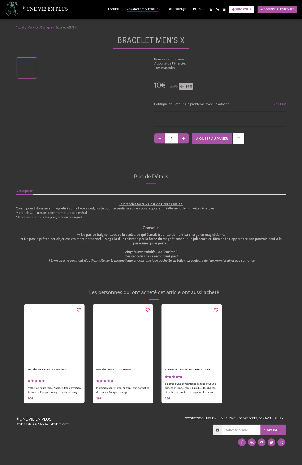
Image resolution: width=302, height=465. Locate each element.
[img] (54, 334)
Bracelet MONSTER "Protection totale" (189, 373)
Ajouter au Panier (212, 138)
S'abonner (273, 437)
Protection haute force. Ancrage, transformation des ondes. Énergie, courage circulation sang (49, 395)
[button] (217, 9)
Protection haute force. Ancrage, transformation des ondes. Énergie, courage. (118, 395)
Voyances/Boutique (40, 27)
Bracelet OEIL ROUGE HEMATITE (52, 370)
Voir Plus (279, 104)
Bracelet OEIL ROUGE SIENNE (119, 370)
